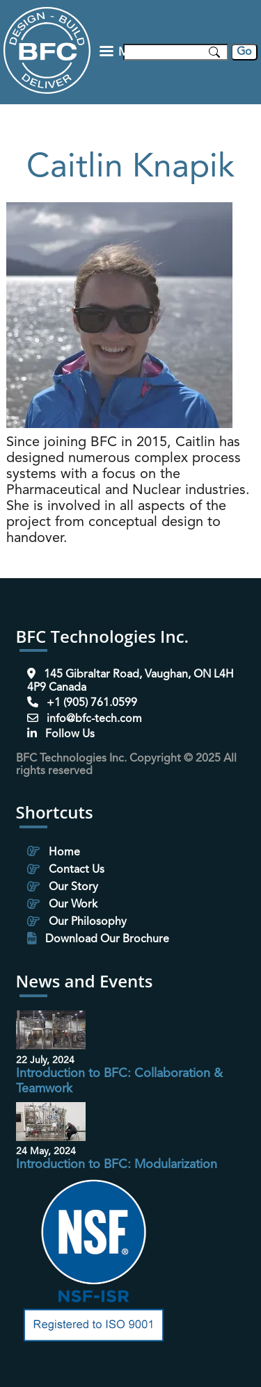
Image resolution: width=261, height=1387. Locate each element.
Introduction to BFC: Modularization (116, 1164)
